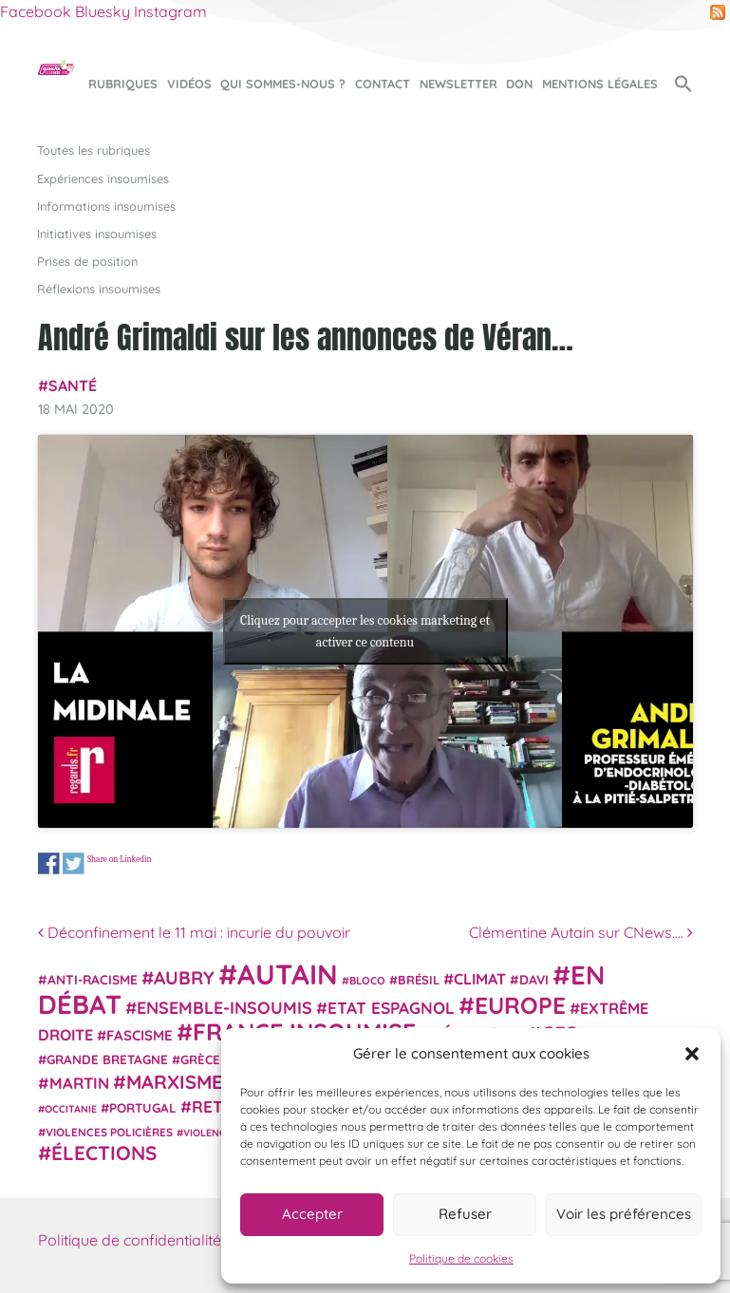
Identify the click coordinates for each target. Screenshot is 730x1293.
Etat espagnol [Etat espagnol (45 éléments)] (391, 1008)
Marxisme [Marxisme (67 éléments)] (174, 1082)
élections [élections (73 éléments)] (104, 1152)
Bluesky (102, 11)
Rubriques (123, 83)
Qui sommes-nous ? (283, 83)
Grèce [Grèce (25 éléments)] (200, 1059)
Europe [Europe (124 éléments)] (520, 1005)
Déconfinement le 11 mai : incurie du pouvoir (194, 932)
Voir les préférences (623, 1214)
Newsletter (458, 83)
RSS (717, 12)
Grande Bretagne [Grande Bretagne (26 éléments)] (107, 1059)
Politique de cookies (461, 1258)
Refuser (465, 1214)
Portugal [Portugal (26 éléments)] (143, 1107)
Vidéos (189, 83)
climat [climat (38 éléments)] (480, 978)
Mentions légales (600, 83)
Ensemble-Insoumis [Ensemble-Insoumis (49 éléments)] (224, 1007)
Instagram (170, 11)
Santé (72, 385)
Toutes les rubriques (93, 150)
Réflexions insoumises (98, 288)
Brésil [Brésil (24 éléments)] (419, 979)
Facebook (35, 11)
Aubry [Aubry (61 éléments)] (184, 977)
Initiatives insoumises (97, 233)
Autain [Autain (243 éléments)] (287, 974)
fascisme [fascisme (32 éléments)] (139, 1035)
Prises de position (87, 261)
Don (519, 83)
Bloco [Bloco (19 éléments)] (367, 980)
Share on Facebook (49, 863)
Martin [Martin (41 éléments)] (79, 1083)
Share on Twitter (73, 863)
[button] (692, 1053)
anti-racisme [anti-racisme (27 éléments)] (92, 979)
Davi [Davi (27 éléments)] (534, 979)
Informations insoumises (106, 206)
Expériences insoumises (103, 178)
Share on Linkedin (118, 858)
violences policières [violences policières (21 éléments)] (109, 1132)
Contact (382, 83)
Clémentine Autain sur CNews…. (581, 932)
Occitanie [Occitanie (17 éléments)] (71, 1108)
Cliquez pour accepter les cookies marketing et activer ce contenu (365, 631)
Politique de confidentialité (129, 1239)
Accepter (312, 1214)
